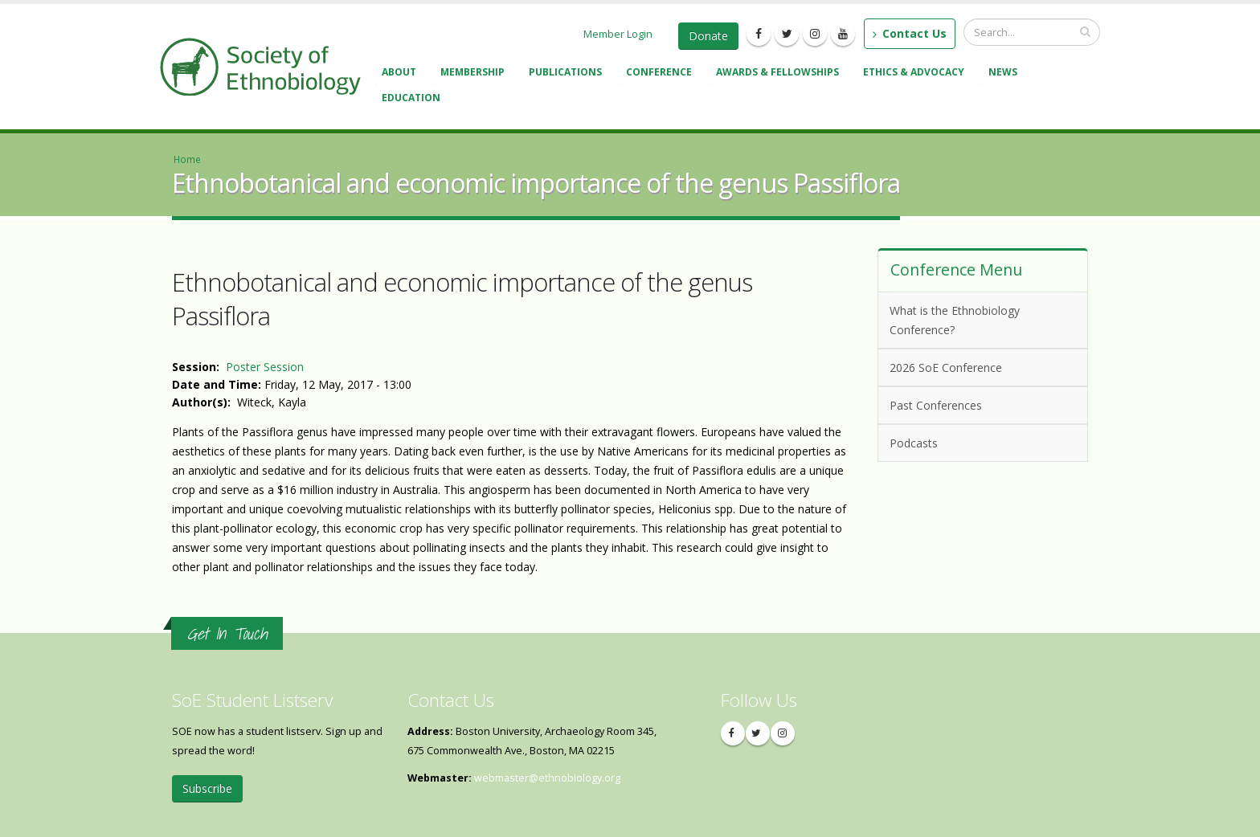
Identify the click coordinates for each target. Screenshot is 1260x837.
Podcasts (980, 442)
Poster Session (265, 366)
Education (413, 99)
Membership (475, 73)
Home (187, 159)
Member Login (617, 34)
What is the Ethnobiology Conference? (955, 320)
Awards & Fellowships (780, 73)
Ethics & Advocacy (916, 73)
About (401, 73)
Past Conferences (980, 404)
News (1005, 73)
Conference (661, 73)
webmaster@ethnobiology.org (547, 778)
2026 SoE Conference (980, 366)
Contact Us (910, 33)
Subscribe (207, 788)
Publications (567, 73)
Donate (708, 35)
